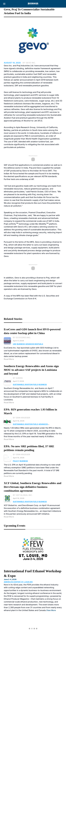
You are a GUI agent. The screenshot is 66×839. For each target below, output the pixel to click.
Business (21, 344)
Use (14, 344)
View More (51, 610)
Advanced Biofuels (34, 344)
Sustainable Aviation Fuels (25, 384)
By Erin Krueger (21, 417)
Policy (16, 461)
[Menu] (4, 4)
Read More (9, 359)
